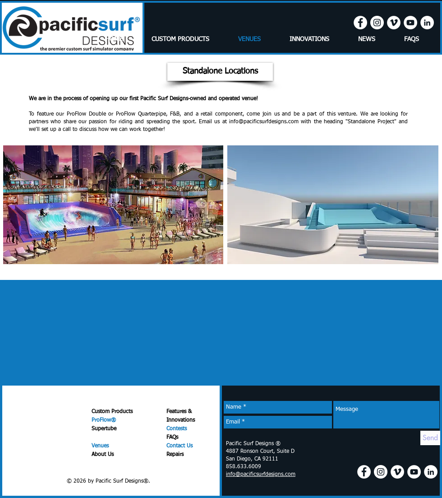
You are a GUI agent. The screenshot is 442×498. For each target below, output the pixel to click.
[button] (220, 72)
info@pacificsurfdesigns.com (264, 122)
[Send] (430, 438)
